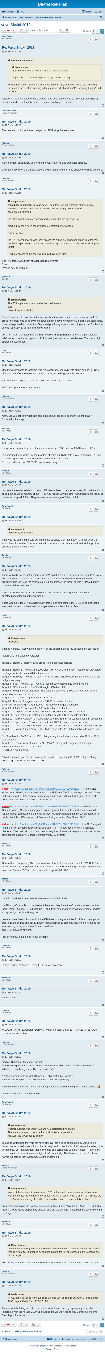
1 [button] (98, 31)
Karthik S (6, 843)
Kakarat (5, 428)
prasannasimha (9, 111)
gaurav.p (6, 277)
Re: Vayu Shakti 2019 (18, 47)
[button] (93, 31)
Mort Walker (7, 36)
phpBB (42, 1346)
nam (4, 350)
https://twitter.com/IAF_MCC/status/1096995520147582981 (46, 806)
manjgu (5, 471)
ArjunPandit (7, 506)
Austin (5, 555)
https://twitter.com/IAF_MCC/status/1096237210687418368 (46, 824)
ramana (5, 143)
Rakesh (5, 769)
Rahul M (5, 1165)
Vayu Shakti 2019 (16, 25)
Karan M (5, 1271)
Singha (5, 879)
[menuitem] (20, 11)
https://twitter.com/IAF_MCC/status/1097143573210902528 (46, 788)
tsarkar (5, 615)
